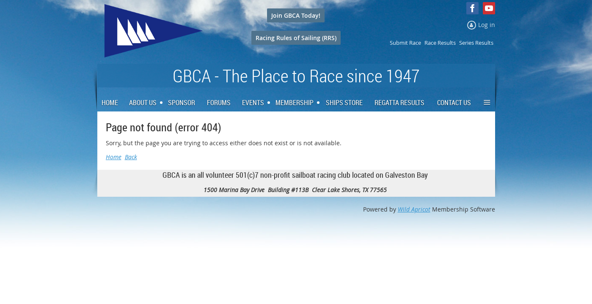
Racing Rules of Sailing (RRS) (296, 38)
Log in (486, 25)
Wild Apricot (414, 209)
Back (131, 157)
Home (113, 157)
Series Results (476, 42)
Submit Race (405, 42)
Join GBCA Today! (295, 15)
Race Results (440, 42)
